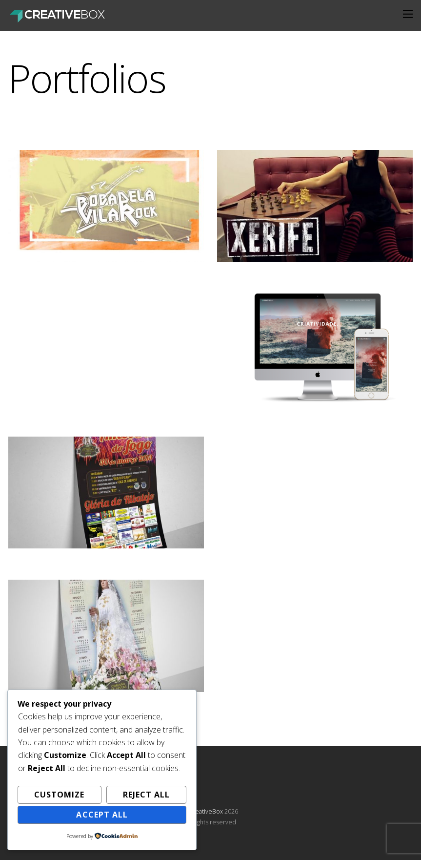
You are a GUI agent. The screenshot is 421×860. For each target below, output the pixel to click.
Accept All (101, 814)
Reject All (146, 794)
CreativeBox (206, 811)
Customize (59, 794)
